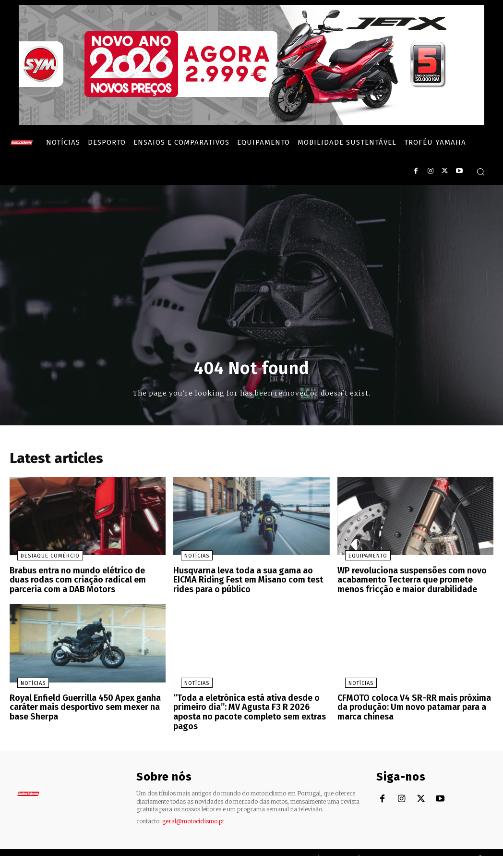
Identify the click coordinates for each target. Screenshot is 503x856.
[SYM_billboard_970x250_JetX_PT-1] (251, 122)
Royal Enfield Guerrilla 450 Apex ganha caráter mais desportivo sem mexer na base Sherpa (80, 706)
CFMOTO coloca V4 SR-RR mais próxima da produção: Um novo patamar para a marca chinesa (413, 706)
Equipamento (360, 559)
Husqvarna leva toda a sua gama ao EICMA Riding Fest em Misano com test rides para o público (249, 582)
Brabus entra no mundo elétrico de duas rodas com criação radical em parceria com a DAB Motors (88, 582)
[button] (480, 172)
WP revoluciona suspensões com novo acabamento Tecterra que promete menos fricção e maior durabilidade (414, 582)
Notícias (189, 559)
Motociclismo (67, 846)
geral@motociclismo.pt (193, 808)
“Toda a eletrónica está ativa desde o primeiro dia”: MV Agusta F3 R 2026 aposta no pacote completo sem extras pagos (249, 706)
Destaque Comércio (42, 559)
